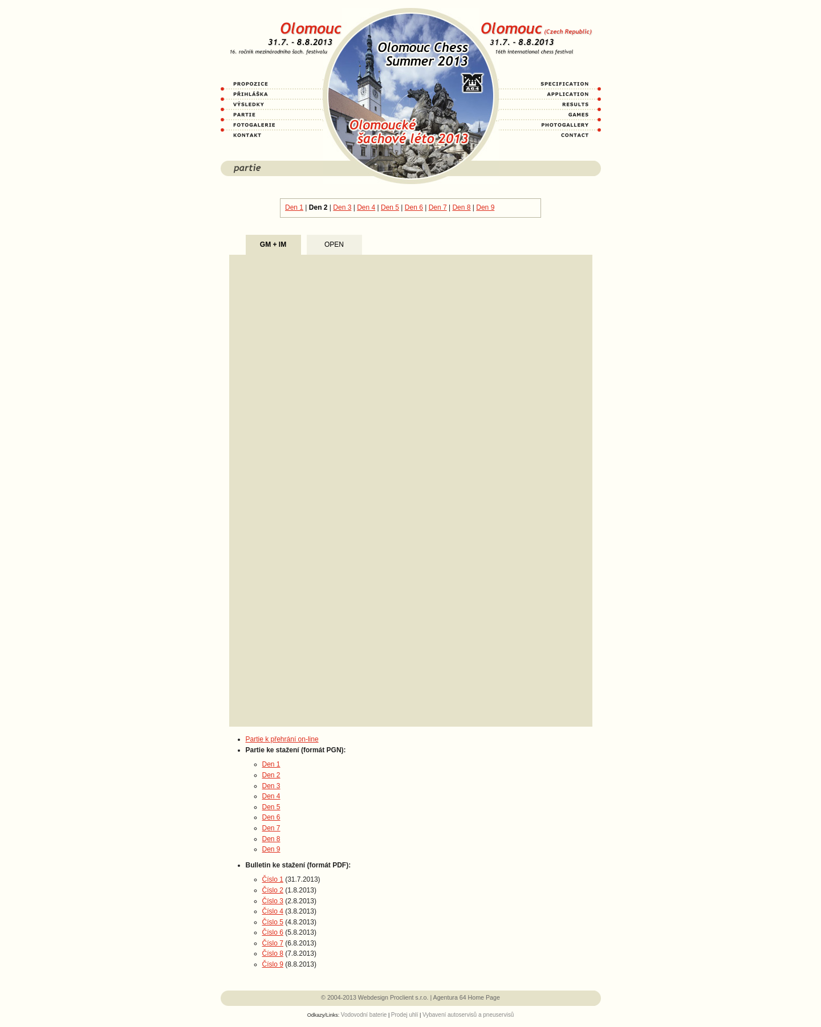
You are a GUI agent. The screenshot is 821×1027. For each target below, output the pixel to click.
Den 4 (366, 207)
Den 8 (461, 207)
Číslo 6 (272, 932)
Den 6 (414, 207)
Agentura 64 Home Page (466, 997)
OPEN (334, 244)
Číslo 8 (272, 953)
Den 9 (485, 207)
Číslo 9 (272, 964)
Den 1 (294, 207)
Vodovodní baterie (364, 1015)
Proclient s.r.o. (409, 997)
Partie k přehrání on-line (282, 739)
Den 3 (342, 207)
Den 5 (390, 207)
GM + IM (273, 244)
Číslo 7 (272, 943)
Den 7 (438, 207)
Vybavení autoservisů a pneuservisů (468, 1015)
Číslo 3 (272, 901)
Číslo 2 (272, 890)
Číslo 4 (272, 911)
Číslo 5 (272, 922)
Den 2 (318, 207)
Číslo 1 (272, 879)
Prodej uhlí (404, 1015)
